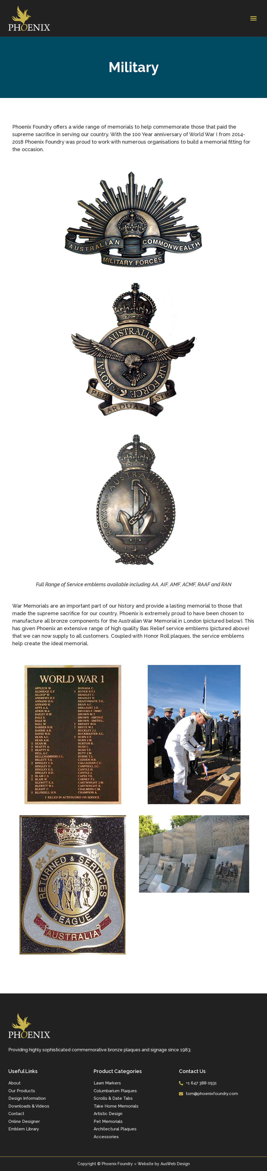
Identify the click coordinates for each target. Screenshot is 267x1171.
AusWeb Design (175, 1164)
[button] (253, 18)
